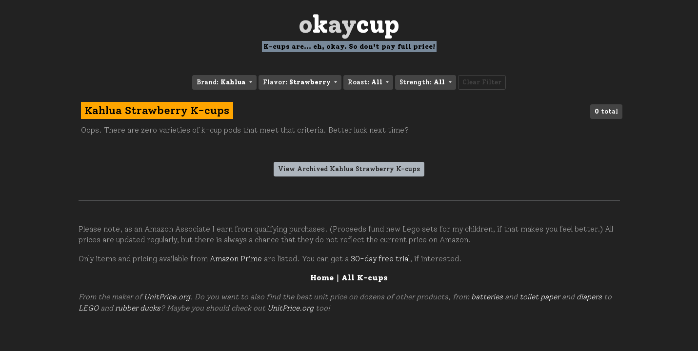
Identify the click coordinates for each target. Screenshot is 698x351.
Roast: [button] (366, 82)
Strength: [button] (423, 82)
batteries (487, 296)
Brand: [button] (222, 82)
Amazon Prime (236, 258)
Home (322, 277)
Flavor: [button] (298, 82)
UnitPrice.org (167, 296)
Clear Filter (481, 82)
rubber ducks (137, 308)
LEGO (89, 308)
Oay (349, 24)
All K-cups (364, 277)
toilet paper (539, 296)
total (606, 111)
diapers (589, 296)
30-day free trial (380, 258)
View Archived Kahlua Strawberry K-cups (349, 169)
